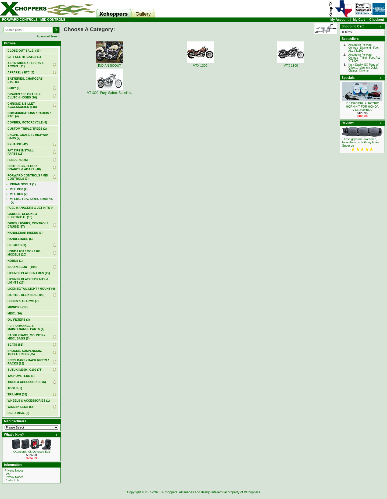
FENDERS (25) (18, 159)
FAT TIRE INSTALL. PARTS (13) (21, 152)
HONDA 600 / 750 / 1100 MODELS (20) (24, 253)
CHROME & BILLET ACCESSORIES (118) (22, 105)
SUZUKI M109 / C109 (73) (25, 369)
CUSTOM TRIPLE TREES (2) (27, 128)
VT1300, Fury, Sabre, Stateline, (109, 91)
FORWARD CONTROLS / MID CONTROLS (33, 20)
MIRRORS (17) (18, 307)
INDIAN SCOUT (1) (23, 184)
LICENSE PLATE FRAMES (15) (29, 273)
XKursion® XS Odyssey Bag (31, 451)
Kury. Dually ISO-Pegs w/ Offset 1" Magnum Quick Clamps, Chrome (363, 67)
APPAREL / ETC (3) (21, 72)
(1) (24, 56)
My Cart (359, 20)
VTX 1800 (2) (18, 194)
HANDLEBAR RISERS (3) (25, 232)
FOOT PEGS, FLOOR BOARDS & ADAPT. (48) (24, 167)
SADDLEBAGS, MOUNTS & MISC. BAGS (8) (27, 337)
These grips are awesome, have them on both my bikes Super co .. (360, 142)
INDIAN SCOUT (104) (22, 266)
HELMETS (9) (17, 245)
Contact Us (12, 480)
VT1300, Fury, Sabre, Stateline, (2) (31, 200)
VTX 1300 (200, 64)
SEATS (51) (15, 344)
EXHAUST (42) (18, 144)
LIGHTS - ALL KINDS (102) (26, 294)
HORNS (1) (15, 260)
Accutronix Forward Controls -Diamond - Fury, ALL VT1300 (363, 47)
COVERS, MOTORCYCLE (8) (27, 122)
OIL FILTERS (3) (19, 319)
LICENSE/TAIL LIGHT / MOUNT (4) (31, 288)
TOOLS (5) (15, 388)
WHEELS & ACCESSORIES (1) (29, 400)
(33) (24, 50)
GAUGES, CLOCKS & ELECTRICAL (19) (22, 215)
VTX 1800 (290, 64)
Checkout (376, 20)
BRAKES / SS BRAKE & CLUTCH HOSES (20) (24, 96)
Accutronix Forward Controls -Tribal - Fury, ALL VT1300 (364, 57)
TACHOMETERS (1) (21, 375)
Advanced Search (48, 36)
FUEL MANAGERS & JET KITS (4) (31, 207)
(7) (28, 177)
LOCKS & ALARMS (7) (23, 301)
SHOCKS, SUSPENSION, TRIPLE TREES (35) (25, 352)
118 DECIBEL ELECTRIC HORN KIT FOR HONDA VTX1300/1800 (362, 106)
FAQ (7, 473)
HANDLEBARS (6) (20, 238)
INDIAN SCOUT (109, 64)
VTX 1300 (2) (18, 189)
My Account (339, 20)
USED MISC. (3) (18, 413)
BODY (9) (14, 88)
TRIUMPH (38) (17, 394)
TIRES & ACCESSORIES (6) (27, 382)
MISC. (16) (15, 313)
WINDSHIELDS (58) (21, 406)
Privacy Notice (14, 470)
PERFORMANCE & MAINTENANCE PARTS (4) (26, 327)
